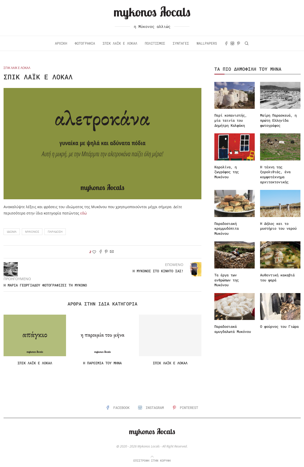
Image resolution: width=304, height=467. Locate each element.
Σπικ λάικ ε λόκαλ (35, 363)
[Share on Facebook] (100, 251)
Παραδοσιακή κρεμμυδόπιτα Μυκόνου (226, 228)
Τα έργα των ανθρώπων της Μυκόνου (226, 280)
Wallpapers (207, 43)
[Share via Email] (112, 251)
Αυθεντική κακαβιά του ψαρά (277, 277)
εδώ (83, 213)
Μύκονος (32, 232)
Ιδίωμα (12, 232)
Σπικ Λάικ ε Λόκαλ (120, 43)
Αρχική (61, 43)
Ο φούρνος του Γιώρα (279, 326)
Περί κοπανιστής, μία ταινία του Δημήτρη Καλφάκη (230, 120)
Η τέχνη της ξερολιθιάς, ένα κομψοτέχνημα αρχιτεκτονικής (275, 174)
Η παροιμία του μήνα (102, 363)
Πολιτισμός (155, 43)
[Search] (246, 43)
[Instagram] (232, 43)
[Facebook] (226, 43)
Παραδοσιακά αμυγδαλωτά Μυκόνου (232, 329)
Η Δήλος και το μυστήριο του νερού (278, 226)
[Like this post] (94, 251)
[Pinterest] (238, 43)
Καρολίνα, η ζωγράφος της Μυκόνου (226, 172)
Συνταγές (181, 43)
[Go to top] (152, 460)
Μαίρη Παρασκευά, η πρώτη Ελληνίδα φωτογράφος (278, 120)
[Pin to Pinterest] (106, 251)
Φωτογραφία (85, 43)
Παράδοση (55, 232)
